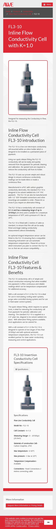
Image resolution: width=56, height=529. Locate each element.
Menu (47, 4)
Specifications (23, 369)
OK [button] (48, 522)
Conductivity (28, 11)
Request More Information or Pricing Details (25, 505)
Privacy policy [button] (33, 526)
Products (16, 11)
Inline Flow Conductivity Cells (19, 14)
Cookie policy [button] (21, 526)
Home (8, 11)
